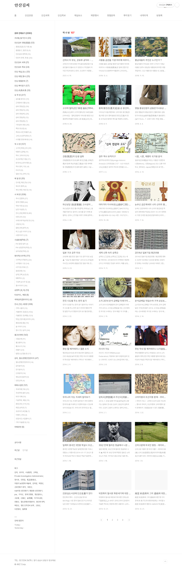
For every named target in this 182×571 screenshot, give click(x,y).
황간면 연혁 (40, 502)
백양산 (41, 483)
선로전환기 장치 (20, 487)
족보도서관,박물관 (23, 132)
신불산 (23, 498)
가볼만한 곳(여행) (24, 315)
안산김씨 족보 (21, 67)
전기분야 (20, 370)
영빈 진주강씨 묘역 (27, 505)
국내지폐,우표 (22, 389)
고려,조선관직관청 (23, 136)
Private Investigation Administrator (28, 476)
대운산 (29, 487)
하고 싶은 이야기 (23, 231)
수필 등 (20, 224)
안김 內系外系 (22, 90)
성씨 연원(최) (22, 117)
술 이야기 (21, 327)
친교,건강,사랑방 (23, 304)
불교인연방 (21, 335)
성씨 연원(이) (22, 110)
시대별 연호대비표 (24, 139)
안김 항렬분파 (21, 81)
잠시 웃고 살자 (23, 330)
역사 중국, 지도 (22, 166)
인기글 (25, 450)
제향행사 (95, 15)
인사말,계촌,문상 (23, 182)
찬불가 (20, 350)
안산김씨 (22, 5)
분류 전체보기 (23, 33)
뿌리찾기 (128, 15)
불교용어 (21, 342)
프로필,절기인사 (22, 38)
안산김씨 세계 (21, 62)
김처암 (34, 483)
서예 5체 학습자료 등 (25, 220)
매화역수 (20, 278)
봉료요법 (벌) (22, 323)
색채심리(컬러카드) (23, 299)
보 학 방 (20, 95)
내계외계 (144, 15)
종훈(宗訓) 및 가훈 (24, 47)
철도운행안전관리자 (24, 362)
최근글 (17, 450)
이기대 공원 (38, 498)
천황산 (16, 502)
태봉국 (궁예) (22, 152)
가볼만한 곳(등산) (24, 312)
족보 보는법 (21, 128)
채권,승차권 (21, 408)
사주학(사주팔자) (24, 260)
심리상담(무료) (22, 251)
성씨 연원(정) (22, 121)
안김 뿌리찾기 (21, 86)
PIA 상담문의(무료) (24, 247)
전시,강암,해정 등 (24, 213)
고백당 (35, 472)
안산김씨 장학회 (23, 54)
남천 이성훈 (21, 209)
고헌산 (38, 505)
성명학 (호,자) (21, 290)
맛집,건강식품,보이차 (25, 319)
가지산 (21, 494)
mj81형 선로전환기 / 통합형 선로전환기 (28, 491)
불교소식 (21, 346)
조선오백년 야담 (23, 159)
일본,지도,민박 (22, 174)
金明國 (29, 498)
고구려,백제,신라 (23, 148)
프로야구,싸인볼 (23, 411)
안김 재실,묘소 (22, 72)
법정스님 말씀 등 (23, 354)
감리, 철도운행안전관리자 (26, 358)
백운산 (16, 505)
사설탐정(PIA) (21, 240)
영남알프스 (38, 494)
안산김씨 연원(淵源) (24, 43)
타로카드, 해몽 (21, 295)
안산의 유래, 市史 (24, 58)
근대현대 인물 (22, 103)
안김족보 (62, 15)
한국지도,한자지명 (23, 163)
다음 (129, 520)
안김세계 (45, 15)
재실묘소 (78, 15)
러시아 (19, 170)
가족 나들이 (21, 308)
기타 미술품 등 (22, 422)
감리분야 (20, 366)
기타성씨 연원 (22, 125)
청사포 (16, 480)
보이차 (21, 472)
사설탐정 (28, 472)
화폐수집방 (20, 385)
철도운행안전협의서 (28, 502)
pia (15, 494)
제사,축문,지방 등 (24, 190)
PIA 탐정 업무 (22, 244)
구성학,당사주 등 (23, 282)
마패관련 (19, 427)
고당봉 (16, 498)
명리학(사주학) (22, 256)
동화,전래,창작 (22, 228)
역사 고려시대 (22, 155)
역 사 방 (20, 144)
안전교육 (20, 381)
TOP (165, 561)
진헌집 (23, 480)
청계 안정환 (22, 202)
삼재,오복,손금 (22, 274)
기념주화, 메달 (22, 400)
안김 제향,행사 (22, 76)
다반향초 (17, 509)
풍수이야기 (21, 286)
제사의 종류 (21, 186)
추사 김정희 (22, 198)
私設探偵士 (31, 480)
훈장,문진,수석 (22, 404)
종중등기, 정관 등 (23, 50)
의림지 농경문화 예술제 (22, 483)
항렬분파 (111, 15)
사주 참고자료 (22, 267)
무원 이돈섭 (22, 206)
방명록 (159, 15)
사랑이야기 (21, 235)
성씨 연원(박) (22, 114)
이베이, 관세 (21, 415)
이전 (101, 520)
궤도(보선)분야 (22, 377)
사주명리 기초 (22, 263)
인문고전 (21, 217)
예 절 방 (19, 178)
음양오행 (21, 271)
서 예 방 (20, 194)
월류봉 (24, 509)
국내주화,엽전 (22, 393)
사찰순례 (21, 339)
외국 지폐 (21, 397)
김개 (16, 472)
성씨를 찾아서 (22, 99)
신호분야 (21, 373)
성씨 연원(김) (22, 106)
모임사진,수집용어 (23, 419)
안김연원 (29, 15)
